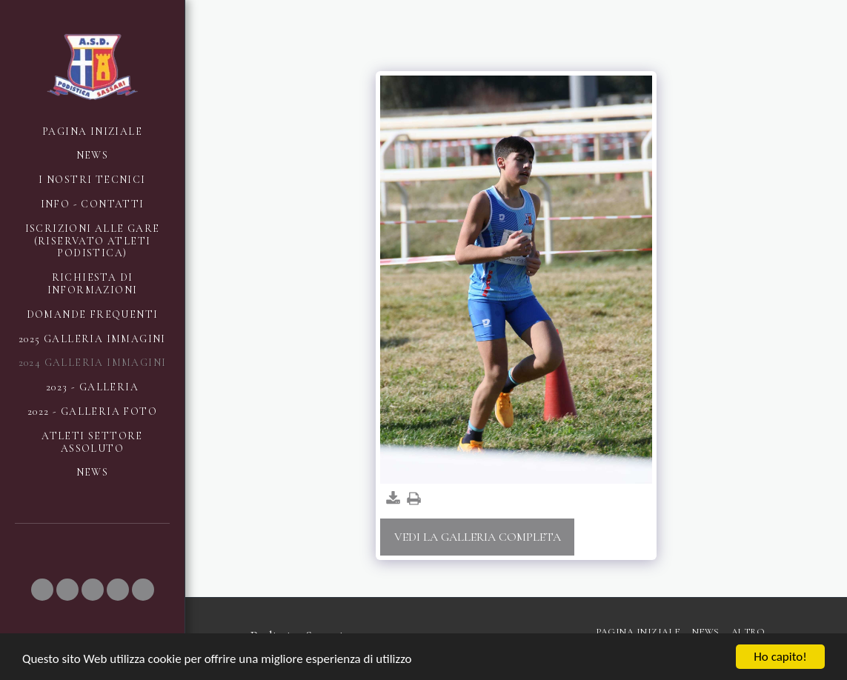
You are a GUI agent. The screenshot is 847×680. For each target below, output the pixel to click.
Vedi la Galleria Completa (477, 537)
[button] (42, 590)
